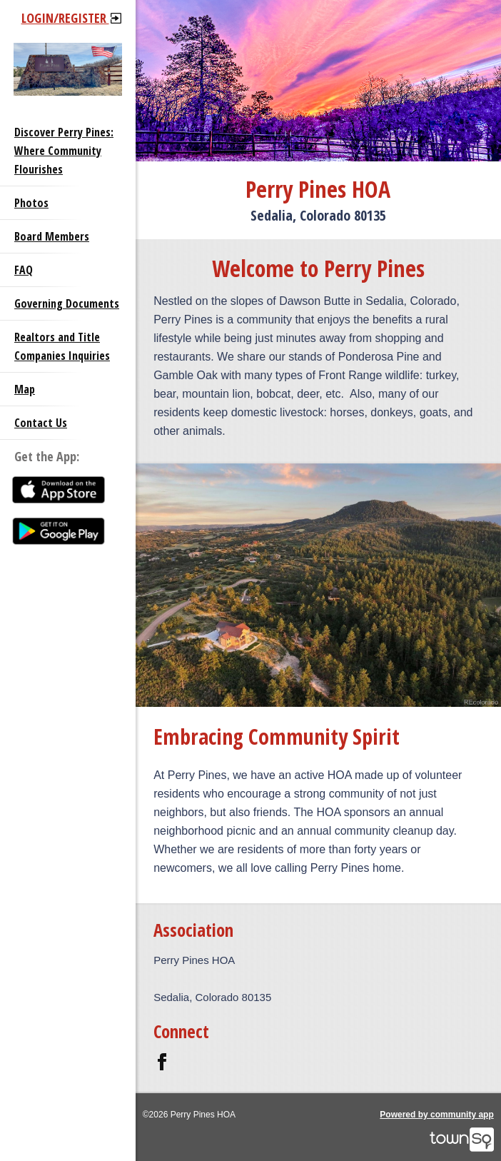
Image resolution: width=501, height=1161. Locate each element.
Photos (31, 203)
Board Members (51, 236)
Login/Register (71, 17)
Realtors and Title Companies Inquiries (62, 346)
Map (24, 389)
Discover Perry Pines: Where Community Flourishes (63, 150)
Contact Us (40, 423)
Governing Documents (66, 303)
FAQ (23, 270)
